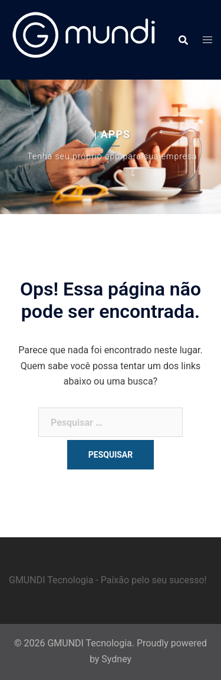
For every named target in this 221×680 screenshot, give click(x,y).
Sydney (116, 659)
